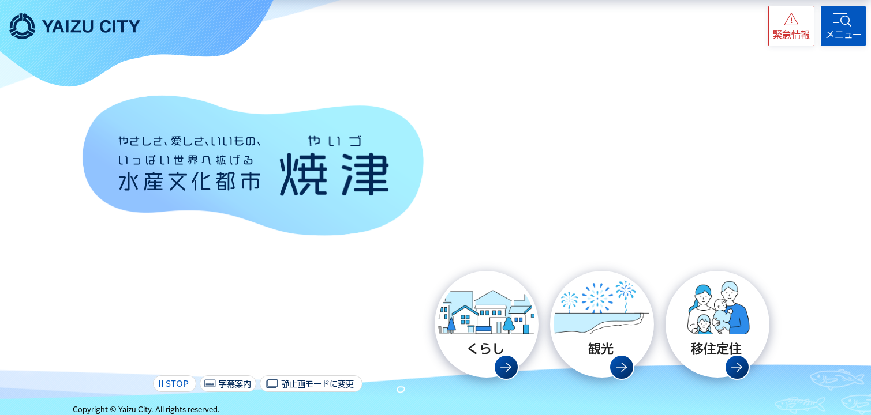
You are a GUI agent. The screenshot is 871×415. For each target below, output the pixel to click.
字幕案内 (235, 384)
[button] (791, 26)
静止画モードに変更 (317, 384)
